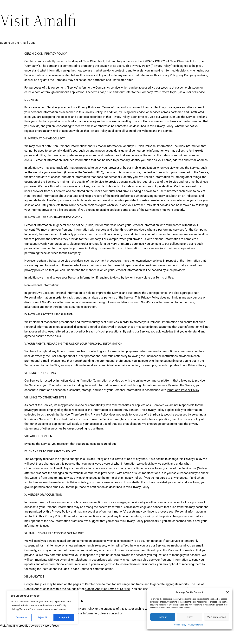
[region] (42, 607)
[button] (227, 592)
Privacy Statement (195, 625)
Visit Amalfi (38, 20)
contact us (116, 613)
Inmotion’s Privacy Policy (183, 390)
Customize (21, 617)
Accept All (63, 617)
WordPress (52, 625)
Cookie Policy (180, 625)
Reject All (42, 617)
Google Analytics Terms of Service (107, 589)
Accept (163, 617)
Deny (189, 617)
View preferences (216, 617)
